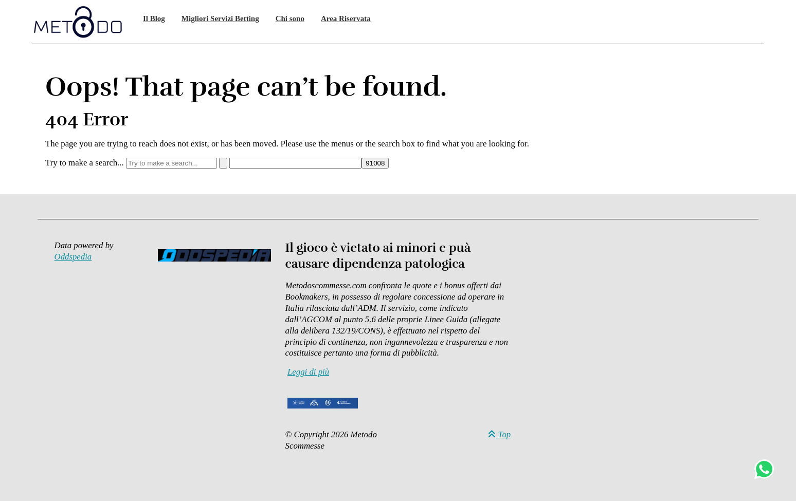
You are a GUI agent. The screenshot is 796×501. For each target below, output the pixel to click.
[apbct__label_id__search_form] (295, 163)
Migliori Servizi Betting (220, 18)
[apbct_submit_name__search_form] (375, 163)
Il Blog (154, 18)
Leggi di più (308, 372)
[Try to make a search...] (171, 163)
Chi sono (290, 18)
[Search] (223, 163)
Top (499, 434)
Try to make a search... (84, 163)
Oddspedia (73, 257)
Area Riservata (346, 18)
